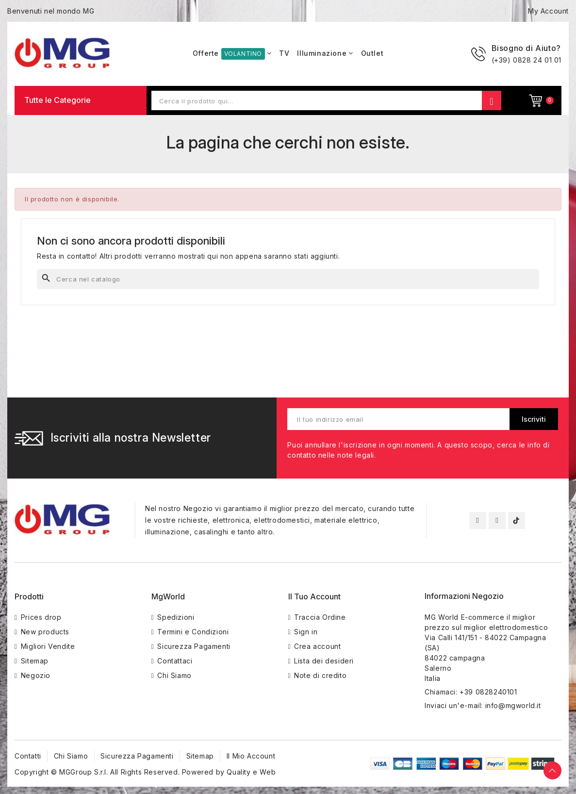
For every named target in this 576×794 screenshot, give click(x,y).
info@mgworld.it (513, 705)
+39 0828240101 (488, 692)
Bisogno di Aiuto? (526, 48)
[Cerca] (288, 279)
